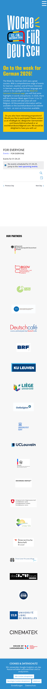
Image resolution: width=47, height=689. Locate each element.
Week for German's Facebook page (20, 92)
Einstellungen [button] (17, 685)
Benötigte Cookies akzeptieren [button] (18, 681)
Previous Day (8, 186)
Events (6, 153)
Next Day (40, 186)
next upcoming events (27, 166)
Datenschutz (30, 685)
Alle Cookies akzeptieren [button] (24, 676)
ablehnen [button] (36, 681)
